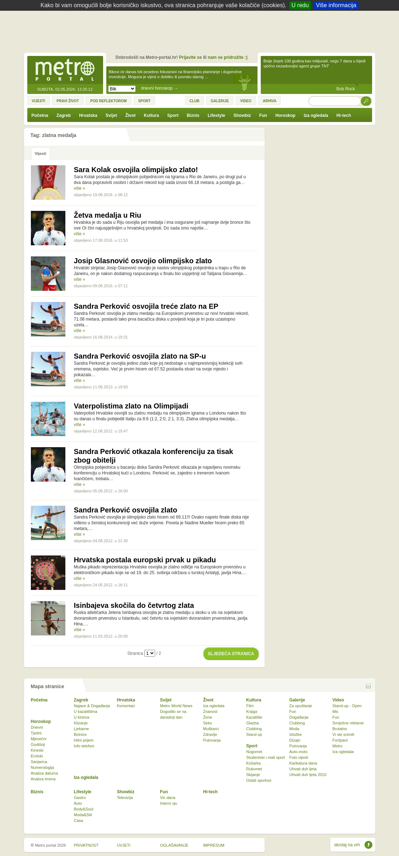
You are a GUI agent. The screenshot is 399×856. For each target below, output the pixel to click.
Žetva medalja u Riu (107, 215)
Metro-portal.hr (65, 70)
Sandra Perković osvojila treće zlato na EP (146, 306)
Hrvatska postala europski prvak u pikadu (145, 560)
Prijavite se (190, 57)
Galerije (297, 700)
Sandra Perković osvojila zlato (125, 510)
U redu (300, 5)
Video (338, 700)
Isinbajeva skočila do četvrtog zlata (134, 605)
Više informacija (336, 5)
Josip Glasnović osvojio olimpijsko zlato (143, 261)
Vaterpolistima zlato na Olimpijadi (131, 406)
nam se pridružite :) (228, 57)
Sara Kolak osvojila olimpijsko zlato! (136, 170)
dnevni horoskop (159, 88)
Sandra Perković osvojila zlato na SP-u (140, 356)
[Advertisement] (201, 30)
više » (79, 188)
